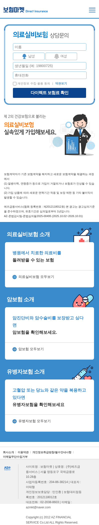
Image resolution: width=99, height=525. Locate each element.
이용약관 (23, 452)
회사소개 (8, 452)
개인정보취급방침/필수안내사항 (51, 452)
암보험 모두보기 (31, 349)
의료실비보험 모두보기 (36, 277)
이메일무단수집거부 (15, 456)
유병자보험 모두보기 (34, 421)
